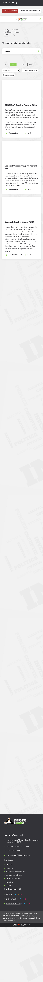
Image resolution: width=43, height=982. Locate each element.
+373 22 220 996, (14, 846)
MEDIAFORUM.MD (13, 903)
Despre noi (9, 885)
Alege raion (11, 70)
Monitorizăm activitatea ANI (15, 872)
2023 (22, 65)
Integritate (9, 865)
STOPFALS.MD (11, 899)
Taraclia (6, 37)
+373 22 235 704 (13, 851)
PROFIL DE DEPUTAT (13, 878)
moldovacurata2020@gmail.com (18, 855)
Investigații (9, 868)
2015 (5, 65)
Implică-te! (9, 882)
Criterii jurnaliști (8, 75)
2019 (12, 34)
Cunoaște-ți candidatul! (11, 30)
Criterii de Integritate (30, 70)
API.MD (9, 894)
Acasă (5, 29)
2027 (30, 65)
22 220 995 (25, 846)
